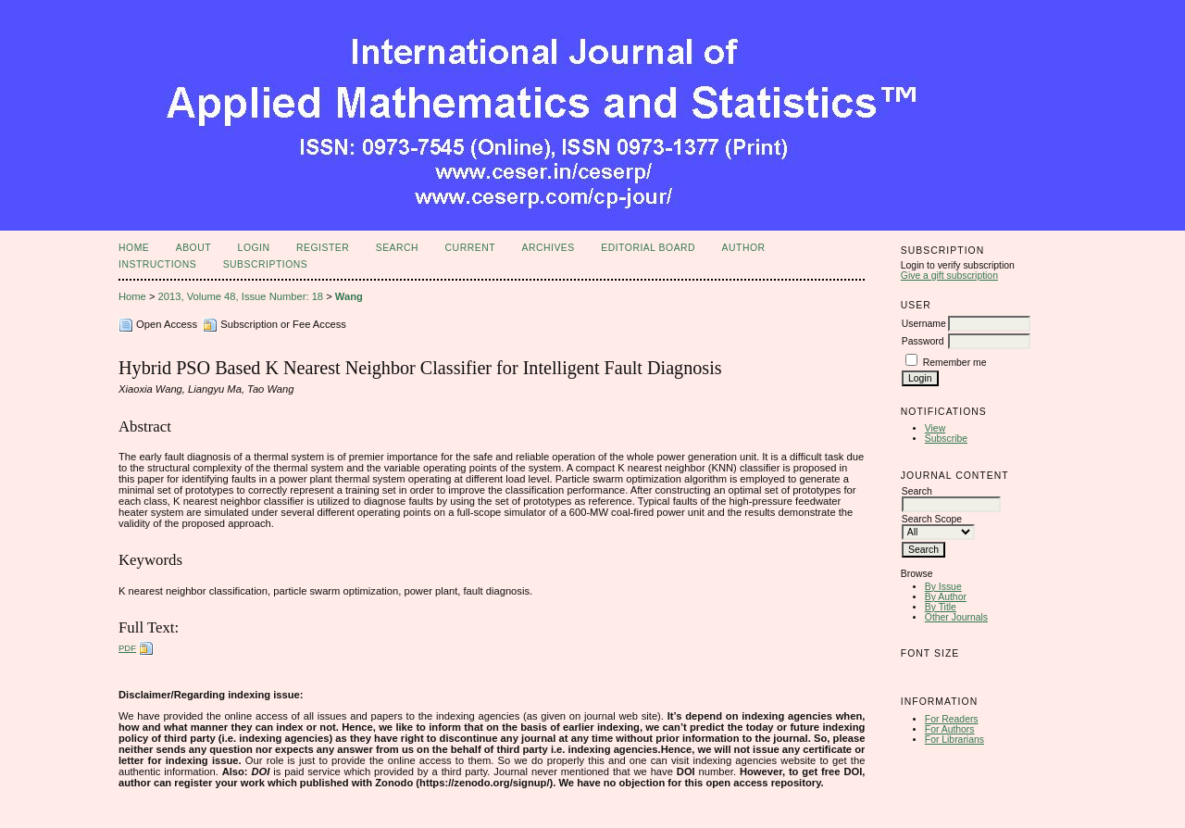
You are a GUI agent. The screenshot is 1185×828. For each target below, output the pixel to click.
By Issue (943, 587)
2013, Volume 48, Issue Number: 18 (241, 296)
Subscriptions (265, 264)
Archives (547, 248)
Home (133, 248)
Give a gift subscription (949, 275)
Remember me (955, 363)
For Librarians (954, 739)
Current (470, 248)
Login (254, 248)
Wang (349, 296)
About (193, 248)
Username (924, 324)
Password (923, 341)
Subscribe (946, 438)
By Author (946, 597)
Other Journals (956, 617)
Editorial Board (648, 248)
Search (397, 248)
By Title (940, 607)
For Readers (952, 719)
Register (322, 248)
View (935, 428)
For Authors (950, 729)
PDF (127, 648)
